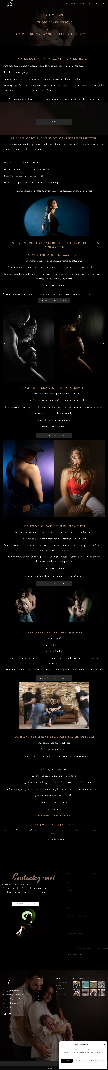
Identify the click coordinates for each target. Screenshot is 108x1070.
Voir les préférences (95, 1061)
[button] (104, 1044)
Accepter (67, 1061)
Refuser (79, 1061)
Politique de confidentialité (76, 1066)
